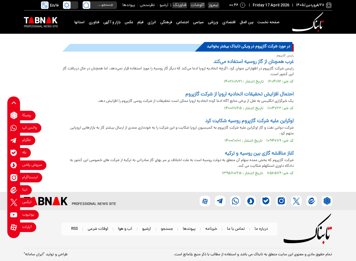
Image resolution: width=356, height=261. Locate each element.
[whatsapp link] (14, 128)
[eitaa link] (14, 190)
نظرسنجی (147, 5)
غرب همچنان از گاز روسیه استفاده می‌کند (253, 62)
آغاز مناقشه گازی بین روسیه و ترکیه (259, 154)
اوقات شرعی (98, 229)
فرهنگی (166, 22)
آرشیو (164, 5)
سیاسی (198, 22)
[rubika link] (14, 115)
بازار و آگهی (111, 22)
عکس (129, 22)
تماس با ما (236, 229)
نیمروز (213, 5)
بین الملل (246, 22)
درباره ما (261, 229)
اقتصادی (229, 22)
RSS (74, 229)
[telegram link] (14, 140)
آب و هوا (125, 229)
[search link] (86, 5)
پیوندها (128, 5)
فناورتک (179, 5)
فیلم (140, 22)
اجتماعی (182, 22)
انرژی (151, 22)
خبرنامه (211, 229)
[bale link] (14, 153)
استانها (79, 22)
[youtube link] (14, 215)
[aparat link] (14, 227)
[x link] (14, 202)
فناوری (94, 22)
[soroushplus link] (14, 165)
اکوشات (197, 5)
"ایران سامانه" (34, 254)
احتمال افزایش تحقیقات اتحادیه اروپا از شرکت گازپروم (239, 94)
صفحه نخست (268, 22)
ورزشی (213, 22)
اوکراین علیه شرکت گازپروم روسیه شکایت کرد (249, 121)
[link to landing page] (309, 22)
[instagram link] (14, 177)
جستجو (167, 229)
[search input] (100, 5)
